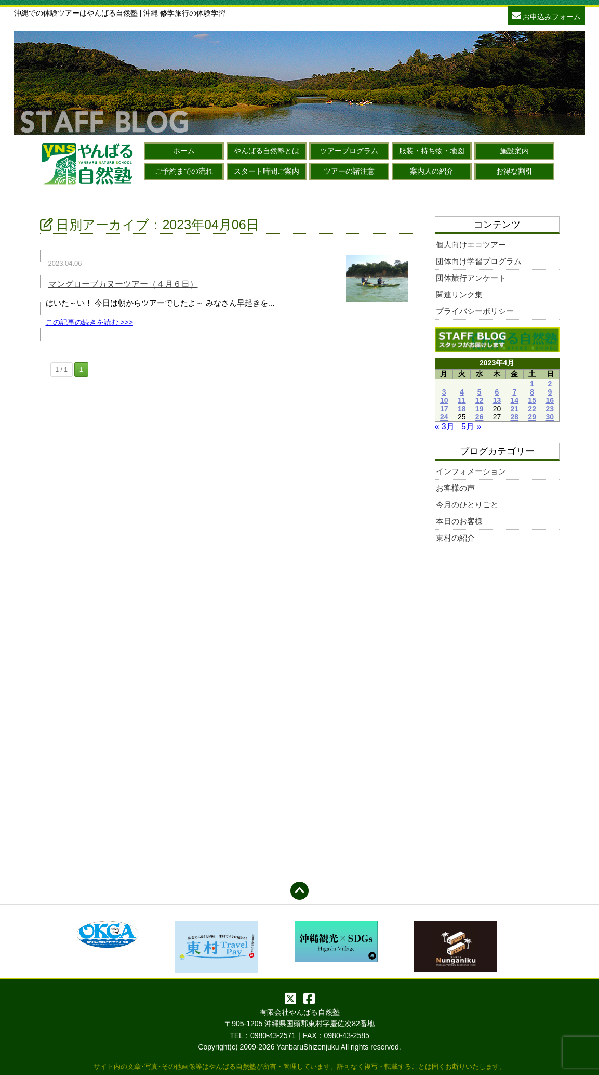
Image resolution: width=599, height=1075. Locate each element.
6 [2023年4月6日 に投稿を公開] (497, 392)
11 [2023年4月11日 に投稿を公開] (462, 400)
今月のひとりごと (467, 504)
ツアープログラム (349, 151)
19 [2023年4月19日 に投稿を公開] (479, 408)
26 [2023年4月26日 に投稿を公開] (479, 417)
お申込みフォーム (546, 15)
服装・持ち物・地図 (431, 151)
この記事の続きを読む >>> (89, 322)
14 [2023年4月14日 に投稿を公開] (515, 400)
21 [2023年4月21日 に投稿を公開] (515, 408)
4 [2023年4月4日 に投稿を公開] (462, 392)
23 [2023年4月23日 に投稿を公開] (549, 408)
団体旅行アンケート (471, 277)
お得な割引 (514, 171)
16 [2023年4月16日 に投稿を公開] (549, 400)
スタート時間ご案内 (266, 171)
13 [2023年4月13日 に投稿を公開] (497, 400)
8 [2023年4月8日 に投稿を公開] (532, 392)
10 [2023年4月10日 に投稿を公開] (444, 400)
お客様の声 (455, 487)
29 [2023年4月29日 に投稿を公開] (532, 417)
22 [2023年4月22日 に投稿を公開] (532, 408)
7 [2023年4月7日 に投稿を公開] (514, 392)
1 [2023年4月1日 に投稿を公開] (532, 383)
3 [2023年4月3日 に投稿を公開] (444, 392)
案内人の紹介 (432, 171)
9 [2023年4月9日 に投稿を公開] (550, 392)
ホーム (184, 151)
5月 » (471, 426)
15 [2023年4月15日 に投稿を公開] (532, 400)
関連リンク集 (459, 294)
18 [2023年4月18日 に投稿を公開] (462, 408)
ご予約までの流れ (184, 171)
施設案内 (514, 151)
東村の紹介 (455, 537)
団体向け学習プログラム (479, 261)
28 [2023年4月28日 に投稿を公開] (515, 417)
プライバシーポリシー (475, 311)
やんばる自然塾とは (266, 151)
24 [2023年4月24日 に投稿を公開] (444, 417)
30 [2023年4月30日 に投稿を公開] (549, 417)
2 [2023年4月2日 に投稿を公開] (550, 383)
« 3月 (445, 426)
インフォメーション (471, 471)
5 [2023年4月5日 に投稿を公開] (479, 392)
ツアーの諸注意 (349, 171)
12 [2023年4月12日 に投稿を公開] (479, 400)
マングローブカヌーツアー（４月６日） (123, 284)
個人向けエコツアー (471, 244)
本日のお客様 (459, 521)
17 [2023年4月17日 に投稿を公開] (444, 408)
